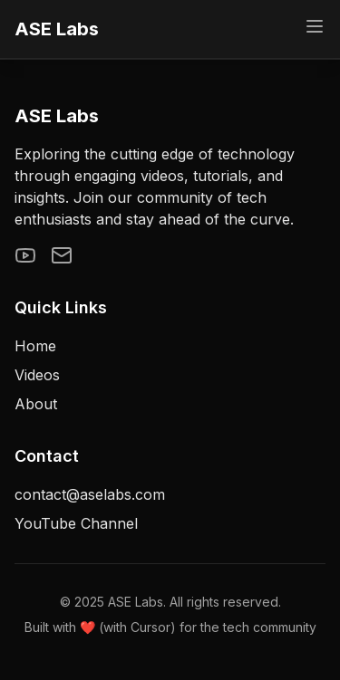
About (36, 404)
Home (35, 346)
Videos (37, 375)
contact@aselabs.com (90, 494)
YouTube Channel (76, 523)
